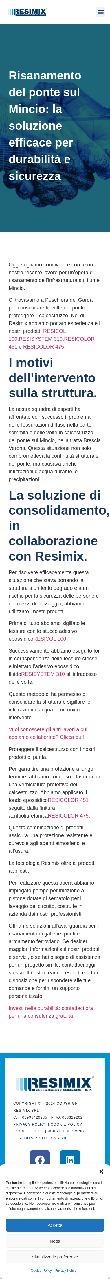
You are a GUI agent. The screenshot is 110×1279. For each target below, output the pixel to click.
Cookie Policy (41, 1271)
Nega (55, 1241)
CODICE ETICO (29, 1131)
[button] (101, 1171)
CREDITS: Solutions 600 (41, 1138)
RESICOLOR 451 (68, 800)
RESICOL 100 (49, 639)
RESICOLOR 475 (43, 347)
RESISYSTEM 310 (41, 339)
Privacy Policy (65, 1271)
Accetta (55, 1225)
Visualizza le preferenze (55, 1256)
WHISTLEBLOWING (66, 1131)
